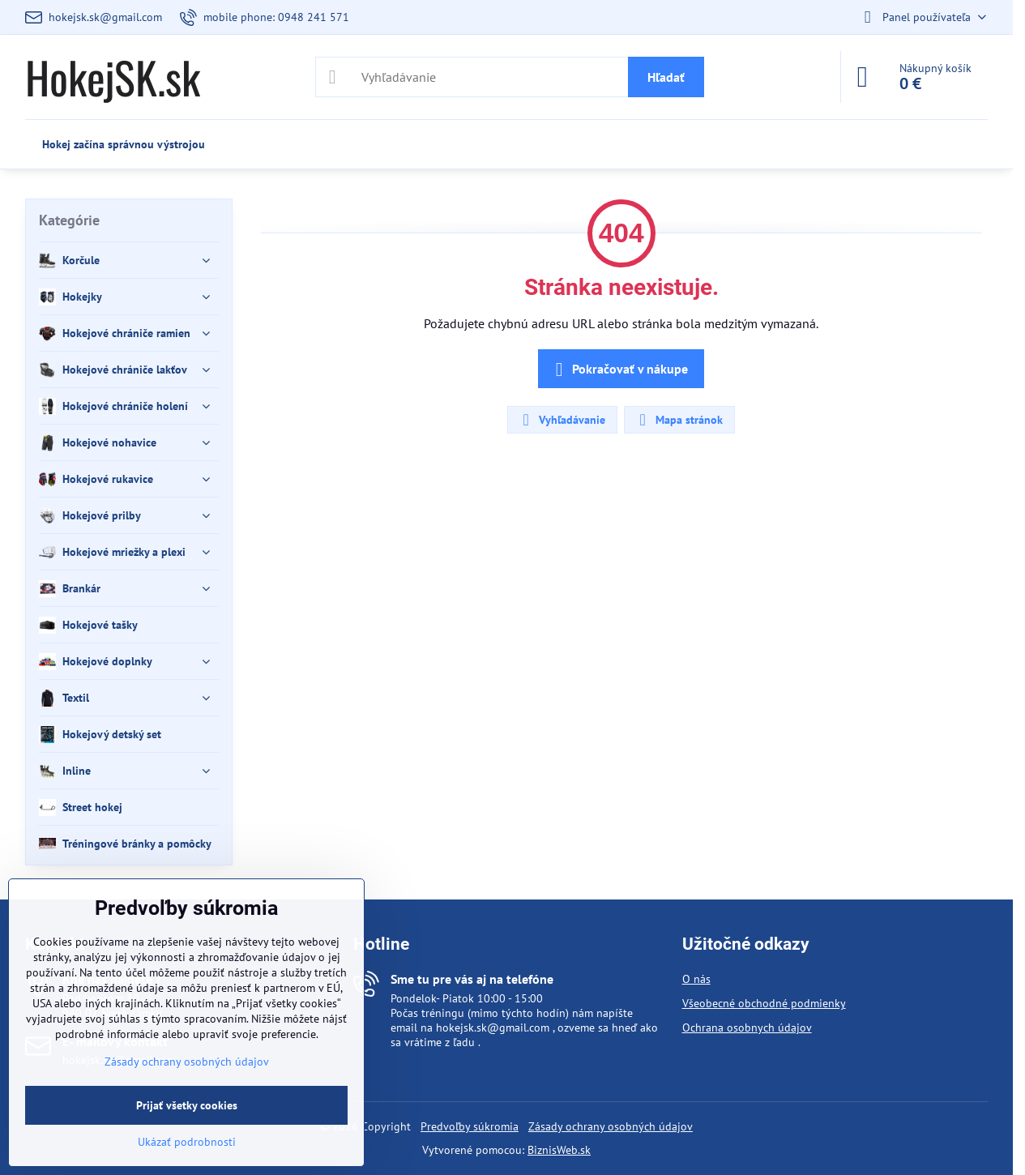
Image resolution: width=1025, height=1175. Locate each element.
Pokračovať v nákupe (618, 369)
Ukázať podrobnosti (187, 1141)
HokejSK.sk (112, 77)
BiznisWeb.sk (559, 1150)
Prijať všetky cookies (186, 1105)
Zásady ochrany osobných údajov (610, 1126)
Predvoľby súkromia (470, 1126)
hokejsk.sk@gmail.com (492, 1027)
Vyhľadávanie (561, 420)
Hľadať (666, 77)
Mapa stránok (678, 420)
